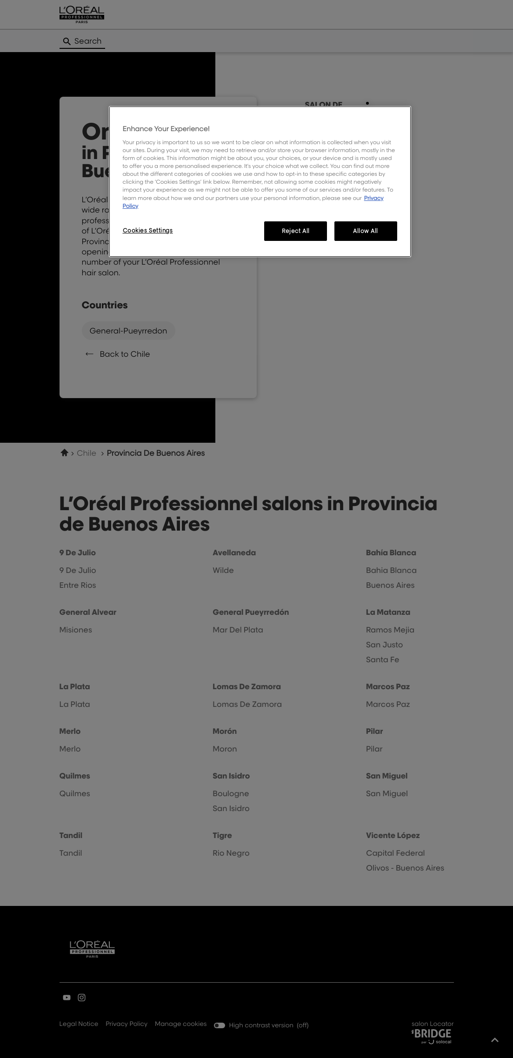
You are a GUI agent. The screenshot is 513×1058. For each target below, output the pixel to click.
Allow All (365, 230)
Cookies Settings (148, 230)
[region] (260, 181)
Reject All (296, 230)
